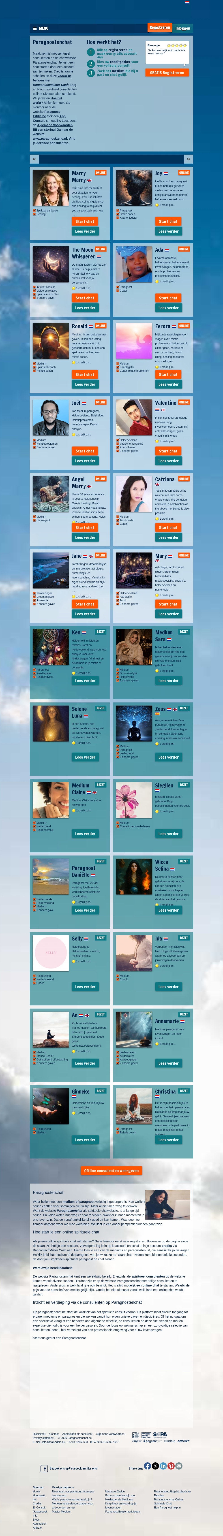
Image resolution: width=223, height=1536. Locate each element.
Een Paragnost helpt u (167, 1507)
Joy (161, 173)
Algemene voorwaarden (110, 1434)
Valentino (165, 406)
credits (167, 1246)
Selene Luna (80, 712)
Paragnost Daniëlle (84, 871)
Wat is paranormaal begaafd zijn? (72, 1499)
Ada (162, 250)
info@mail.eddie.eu (53, 1442)
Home (36, 1491)
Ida (161, 938)
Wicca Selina (165, 865)
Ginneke (81, 1093)
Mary (164, 557)
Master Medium (61, 1511)
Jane (82, 556)
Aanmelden (40, 1523)
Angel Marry (82, 483)
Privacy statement (43, 1438)
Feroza (165, 326)
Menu (43, 28)
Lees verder (85, 231)
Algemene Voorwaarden (55, 125)
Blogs (36, 1519)
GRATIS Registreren (167, 72)
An (80, 1015)
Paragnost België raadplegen (122, 1511)
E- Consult (39, 1507)
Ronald (82, 326)
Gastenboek (40, 1511)
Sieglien (164, 787)
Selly (80, 938)
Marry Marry (82, 176)
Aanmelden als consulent (77, 1434)
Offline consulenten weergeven (111, 1170)
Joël (79, 403)
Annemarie (170, 1021)
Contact (53, 1434)
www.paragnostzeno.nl (50, 138)
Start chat (85, 221)
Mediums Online (115, 1491)
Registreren (160, 27)
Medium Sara (164, 636)
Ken (79, 632)
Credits (37, 1503)
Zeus (166, 710)
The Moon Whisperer (86, 253)
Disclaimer (39, 1434)
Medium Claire (84, 789)
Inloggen (183, 28)
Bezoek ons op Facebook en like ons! (69, 1468)
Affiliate (37, 1527)
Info (35, 1515)
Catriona (165, 481)
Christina (165, 1093)
